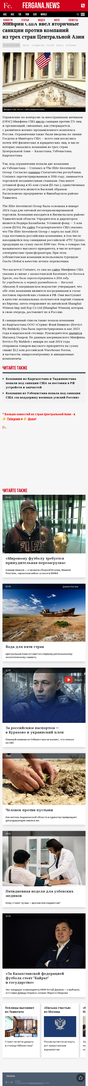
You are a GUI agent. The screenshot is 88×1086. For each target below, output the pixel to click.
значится (75, 333)
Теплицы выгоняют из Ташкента (19, 1010)
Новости (8, 20)
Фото (57, 20)
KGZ (12, 14)
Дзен (31, 419)
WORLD (44, 14)
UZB (35, 14)
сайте (31, 227)
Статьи (25, 20)
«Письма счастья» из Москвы (57, 1010)
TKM (27, 14)
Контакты (11, 1075)
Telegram (13, 419)
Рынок (26, 45)
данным (34, 172)
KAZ (5, 14)
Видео (41, 20)
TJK (19, 14)
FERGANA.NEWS (41, 6)
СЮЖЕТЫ (73, 20)
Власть (60, 45)
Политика (71, 45)
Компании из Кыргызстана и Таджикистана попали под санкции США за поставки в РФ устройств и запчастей (41, 383)
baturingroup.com (36, 1083)
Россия (50, 45)
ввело (40, 121)
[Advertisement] (44, 464)
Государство (38, 45)
